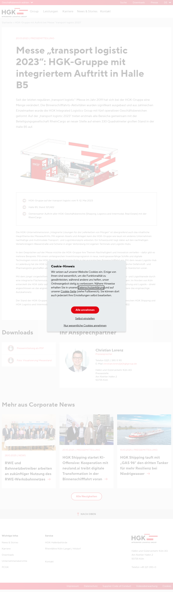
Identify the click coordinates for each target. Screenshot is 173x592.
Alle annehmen (85, 310)
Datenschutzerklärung (91, 287)
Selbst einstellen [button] (85, 318)
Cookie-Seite (68, 291)
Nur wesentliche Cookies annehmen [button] (85, 325)
